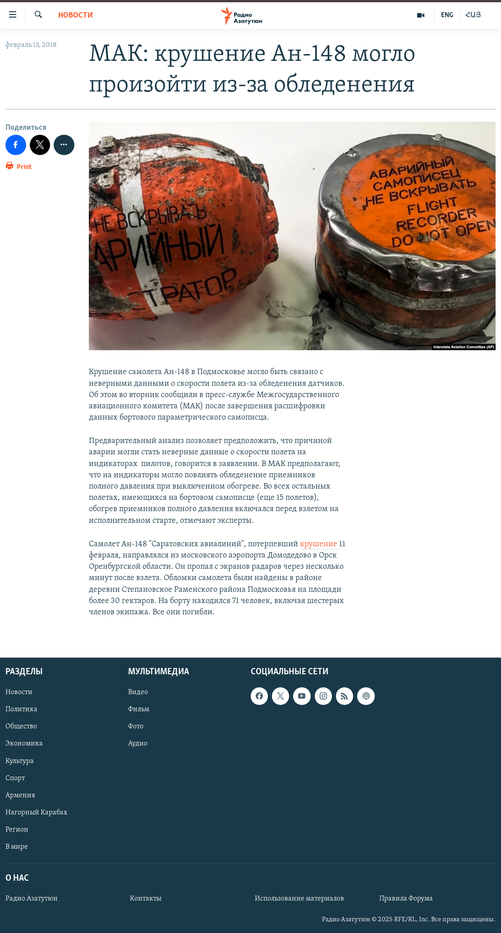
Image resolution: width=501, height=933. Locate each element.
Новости (75, 15)
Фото (135, 727)
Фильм (138, 709)
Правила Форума (406, 898)
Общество (21, 727)
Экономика (24, 744)
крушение (319, 544)
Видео (138, 692)
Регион (16, 829)
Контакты (145, 898)
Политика (21, 709)
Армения (20, 795)
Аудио (137, 744)
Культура (19, 761)
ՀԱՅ (473, 15)
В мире (16, 847)
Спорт (15, 778)
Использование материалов (299, 898)
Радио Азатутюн (31, 898)
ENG (447, 15)
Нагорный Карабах (36, 812)
